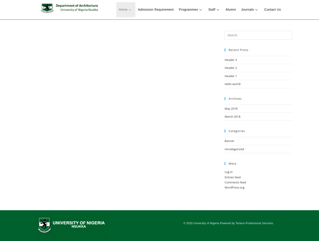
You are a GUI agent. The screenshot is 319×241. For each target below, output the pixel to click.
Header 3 (231, 60)
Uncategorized (234, 149)
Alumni (233, 9)
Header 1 (231, 76)
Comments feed (235, 182)
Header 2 (231, 68)
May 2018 (231, 109)
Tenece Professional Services (254, 223)
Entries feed (233, 177)
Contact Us (273, 9)
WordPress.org (235, 187)
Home (131, 9)
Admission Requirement (160, 9)
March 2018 (233, 117)
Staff (217, 9)
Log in (229, 172)
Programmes (195, 9)
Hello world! (233, 84)
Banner (229, 141)
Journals (251, 9)
